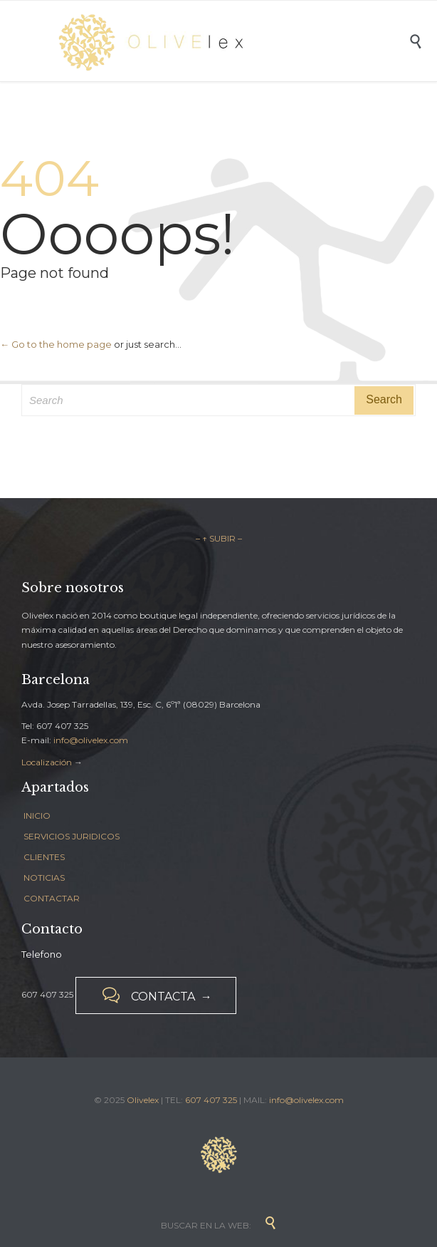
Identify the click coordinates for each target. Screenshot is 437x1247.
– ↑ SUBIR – (219, 538)
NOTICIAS (44, 877)
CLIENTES (44, 857)
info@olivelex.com (90, 740)
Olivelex (143, 1100)
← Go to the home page (56, 344)
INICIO (37, 815)
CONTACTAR (51, 898)
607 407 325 (211, 1100)
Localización (46, 762)
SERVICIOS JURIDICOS (71, 836)
